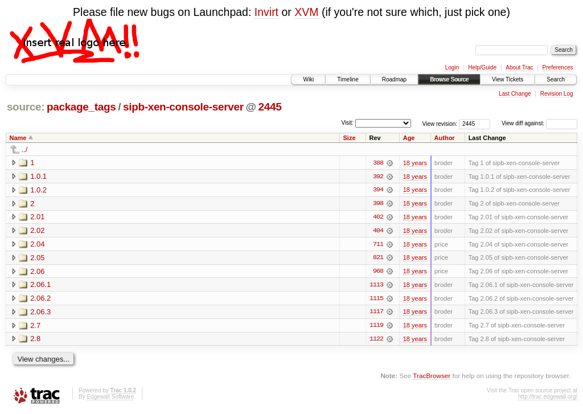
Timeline (347, 79)
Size (349, 137)
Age (409, 137)
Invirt (266, 12)
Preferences (558, 67)
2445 (270, 107)
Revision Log (556, 94)
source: (25, 107)
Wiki (308, 79)
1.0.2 (38, 190)
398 (378, 203)
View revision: (440, 123)
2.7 (35, 326)
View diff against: (539, 123)
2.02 (37, 231)
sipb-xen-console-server (183, 107)
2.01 (37, 217)
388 (378, 162)
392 (378, 176)
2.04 (37, 244)
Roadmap (394, 79)
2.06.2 (40, 299)
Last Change (515, 94)
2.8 (35, 340)
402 (378, 217)
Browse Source (449, 79)
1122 (376, 340)
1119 (376, 326)
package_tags (81, 107)
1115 (376, 299)
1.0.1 (38, 176)
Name (18, 137)
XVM (306, 12)
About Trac (519, 67)
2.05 (37, 258)
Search (556, 79)
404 (378, 231)
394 (378, 190)
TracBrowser (431, 377)
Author (444, 137)
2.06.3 (40, 313)
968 (378, 272)
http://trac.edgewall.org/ (547, 398)
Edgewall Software (110, 398)
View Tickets (507, 79)
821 (378, 258)
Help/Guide (482, 67)
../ (25, 149)
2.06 (37, 272)
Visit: (347, 123)
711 (378, 244)
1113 (376, 285)
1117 (376, 313)
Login (452, 67)
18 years (415, 162)
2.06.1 (40, 285)
